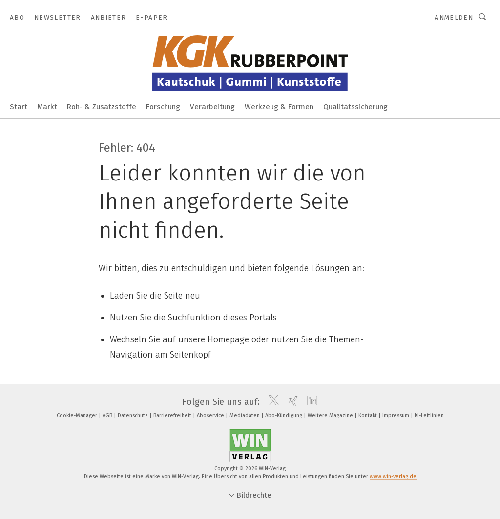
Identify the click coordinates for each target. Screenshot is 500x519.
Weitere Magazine (331, 415)
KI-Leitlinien (429, 415)
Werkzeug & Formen (279, 106)
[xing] (291, 402)
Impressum (396, 415)
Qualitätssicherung (355, 106)
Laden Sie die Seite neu (155, 295)
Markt (47, 106)
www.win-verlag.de (393, 476)
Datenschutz (133, 415)
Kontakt (368, 415)
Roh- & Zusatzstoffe (101, 106)
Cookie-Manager (78, 415)
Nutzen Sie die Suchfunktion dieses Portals (193, 317)
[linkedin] (309, 402)
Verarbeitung (212, 106)
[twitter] (271, 402)
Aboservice (211, 415)
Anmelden (454, 17)
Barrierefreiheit (173, 415)
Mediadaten (245, 415)
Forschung (163, 106)
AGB (108, 415)
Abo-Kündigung (284, 415)
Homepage (228, 339)
